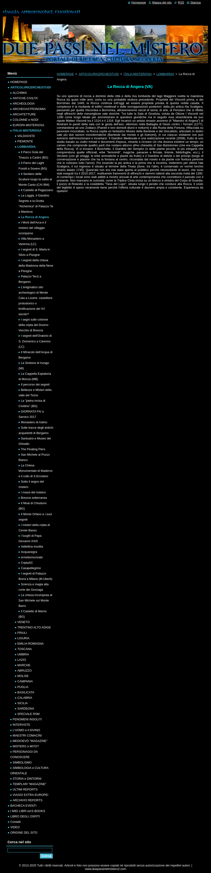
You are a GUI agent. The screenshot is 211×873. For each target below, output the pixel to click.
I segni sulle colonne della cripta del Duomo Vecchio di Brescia (33, 325)
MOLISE (23, 676)
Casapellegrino (31, 568)
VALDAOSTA (26, 136)
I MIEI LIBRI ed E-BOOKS (27, 811)
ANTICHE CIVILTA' (25, 98)
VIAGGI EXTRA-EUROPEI (30, 795)
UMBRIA (23, 654)
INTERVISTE (21, 724)
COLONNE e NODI (25, 119)
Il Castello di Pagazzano (37, 190)
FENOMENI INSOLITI (27, 719)
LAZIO (21, 659)
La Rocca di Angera (35, 217)
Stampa (195, 2)
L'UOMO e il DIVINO (26, 730)
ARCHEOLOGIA (24, 103)
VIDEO (15, 827)
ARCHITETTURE (24, 114)
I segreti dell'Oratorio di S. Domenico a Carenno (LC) (35, 341)
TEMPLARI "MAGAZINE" (29, 784)
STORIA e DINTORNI (27, 778)
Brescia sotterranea (34, 497)
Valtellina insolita (32, 546)
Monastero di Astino (34, 422)
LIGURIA (23, 638)
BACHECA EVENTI (23, 805)
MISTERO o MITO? (26, 746)
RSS (181, 2)
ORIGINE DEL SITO (23, 832)
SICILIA (22, 703)
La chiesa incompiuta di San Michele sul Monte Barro (35, 600)
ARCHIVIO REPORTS (27, 800)
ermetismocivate (32, 557)
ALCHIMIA (20, 92)
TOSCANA (24, 649)
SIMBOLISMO (22, 762)
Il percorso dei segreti (35, 384)
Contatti (15, 822)
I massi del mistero (33, 492)
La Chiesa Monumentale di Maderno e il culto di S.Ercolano (36, 471)
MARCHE (23, 665)
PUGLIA (22, 687)
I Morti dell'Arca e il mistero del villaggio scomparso (32, 228)
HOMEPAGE (65, 74)
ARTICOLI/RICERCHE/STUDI (99, 74)
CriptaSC (27, 562)
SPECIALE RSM (28, 714)
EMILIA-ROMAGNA (30, 643)
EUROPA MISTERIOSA (28, 125)
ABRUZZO (24, 670)
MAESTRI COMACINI (27, 735)
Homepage (138, 2)
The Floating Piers (33, 449)
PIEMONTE (25, 141)
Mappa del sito (162, 2)
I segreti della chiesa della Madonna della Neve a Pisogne (36, 265)
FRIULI (22, 633)
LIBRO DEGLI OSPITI (25, 816)
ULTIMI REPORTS (25, 789)
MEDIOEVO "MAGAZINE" (30, 741)
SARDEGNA (25, 708)
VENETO (23, 622)
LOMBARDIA (165, 74)
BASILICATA (25, 692)
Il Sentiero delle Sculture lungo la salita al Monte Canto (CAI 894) (35, 179)
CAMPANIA (25, 681)
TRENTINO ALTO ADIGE (34, 627)
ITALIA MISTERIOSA (137, 74)
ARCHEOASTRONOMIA (29, 109)
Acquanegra (29, 552)
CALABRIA (24, 697)
